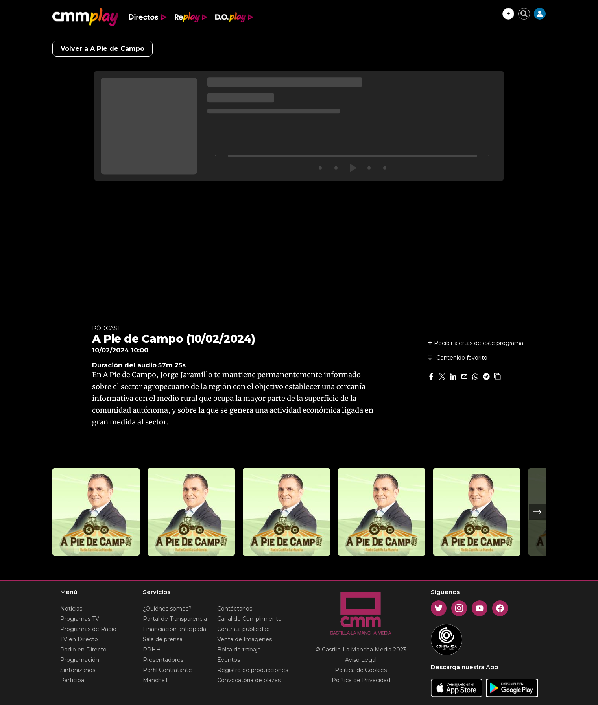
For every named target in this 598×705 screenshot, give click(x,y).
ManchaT (155, 680)
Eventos (228, 659)
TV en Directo (79, 639)
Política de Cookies (361, 670)
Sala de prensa (163, 639)
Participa (72, 680)
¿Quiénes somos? (167, 608)
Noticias (71, 608)
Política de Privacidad (361, 680)
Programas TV (79, 618)
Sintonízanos (77, 670)
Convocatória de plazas (249, 680)
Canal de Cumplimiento (249, 618)
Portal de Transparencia (175, 618)
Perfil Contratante (167, 670)
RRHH (152, 649)
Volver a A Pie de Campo (102, 48)
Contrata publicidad (243, 629)
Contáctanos (234, 608)
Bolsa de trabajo (239, 649)
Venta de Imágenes (244, 639)
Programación (79, 659)
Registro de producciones (252, 670)
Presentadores (163, 659)
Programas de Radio (88, 629)
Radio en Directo (83, 649)
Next (537, 512)
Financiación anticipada (174, 629)
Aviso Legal (361, 659)
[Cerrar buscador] (524, 14)
